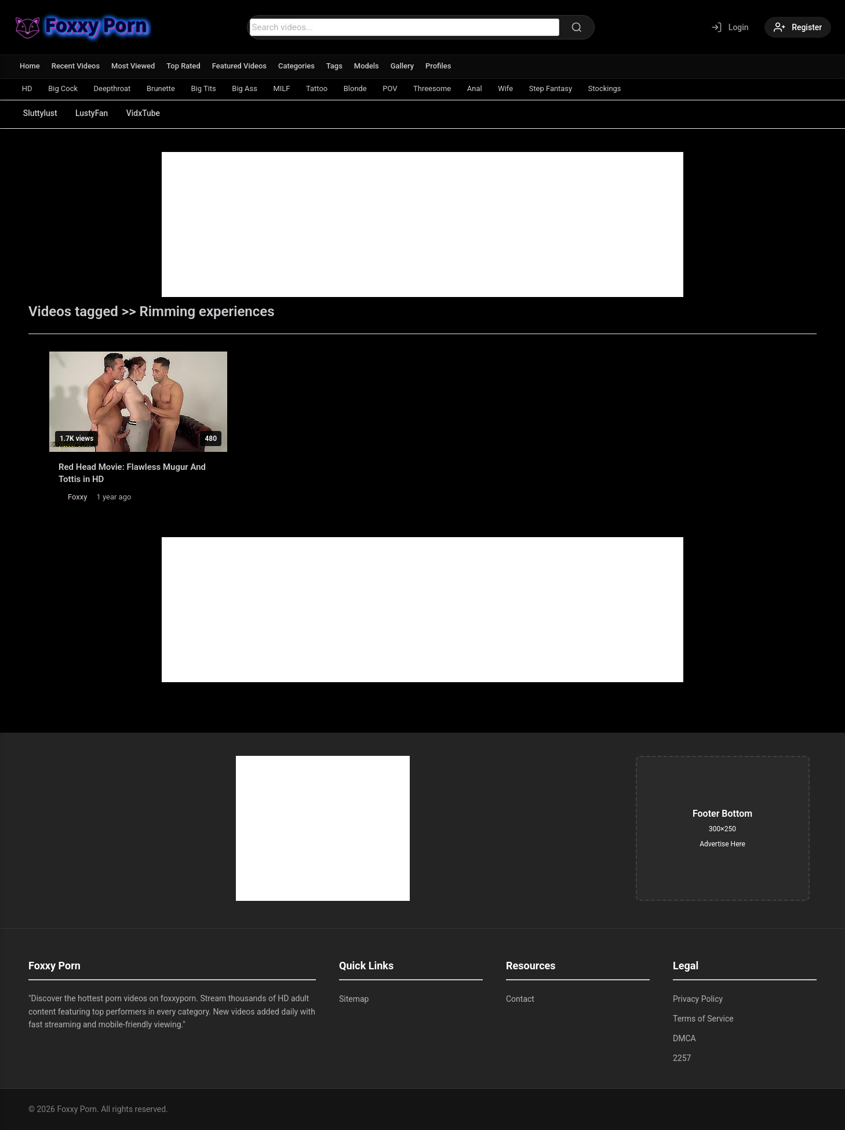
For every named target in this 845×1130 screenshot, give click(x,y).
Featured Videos (240, 65)
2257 (682, 1058)
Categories (297, 65)
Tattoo (319, 88)
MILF (283, 88)
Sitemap (354, 999)
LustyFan (92, 113)
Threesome (435, 88)
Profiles (440, 65)
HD (27, 88)
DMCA (684, 1038)
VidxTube (145, 113)
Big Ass (247, 88)
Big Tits (204, 88)
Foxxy (77, 496)
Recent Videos (76, 65)
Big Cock (63, 88)
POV (393, 88)
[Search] (576, 27)
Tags (335, 65)
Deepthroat (113, 88)
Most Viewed (134, 65)
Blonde (358, 88)
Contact (520, 999)
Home (30, 65)
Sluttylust (40, 113)
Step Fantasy (555, 88)
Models (367, 65)
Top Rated (184, 65)
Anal (478, 88)
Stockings (609, 88)
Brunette (162, 88)
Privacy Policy (698, 999)
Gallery (404, 65)
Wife (509, 88)
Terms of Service (703, 1018)
